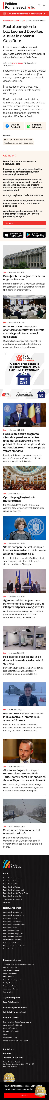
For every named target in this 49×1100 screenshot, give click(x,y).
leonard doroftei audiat (23, 139)
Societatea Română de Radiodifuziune (17, 1022)
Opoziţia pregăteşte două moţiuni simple (24, 195)
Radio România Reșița (11, 930)
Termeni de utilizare (12, 1057)
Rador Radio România (11, 1002)
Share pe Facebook (15, 126)
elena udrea (28, 143)
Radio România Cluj (10, 918)
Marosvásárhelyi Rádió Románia (14, 946)
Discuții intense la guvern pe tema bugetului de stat (24, 163)
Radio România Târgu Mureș (13, 933)
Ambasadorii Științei (10, 989)
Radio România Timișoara (12, 936)
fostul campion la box (13, 143)
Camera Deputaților (10, 1037)
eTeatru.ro (6, 902)
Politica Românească (11, 21)
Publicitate (8, 1049)
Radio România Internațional (13, 890)
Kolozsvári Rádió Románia (12, 943)
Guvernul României (10, 1028)
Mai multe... (10, 223)
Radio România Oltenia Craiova (14, 924)
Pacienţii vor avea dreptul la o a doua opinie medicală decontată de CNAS (24, 649)
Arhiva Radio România (11, 970)
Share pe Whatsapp (37, 126)
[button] (33, 1089)
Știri (23, 21)
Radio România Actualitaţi (12, 878)
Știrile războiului (9, 977)
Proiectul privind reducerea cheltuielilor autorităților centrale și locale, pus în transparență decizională (24, 172)
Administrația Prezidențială (12, 1025)
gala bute (8, 139)
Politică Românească (10, 973)
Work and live (8, 992)
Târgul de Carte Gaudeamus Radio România (18, 964)
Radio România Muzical (11, 887)
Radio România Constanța (12, 921)
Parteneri (7, 1053)
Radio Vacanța (8, 949)
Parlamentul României (11, 1031)
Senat (5, 1034)
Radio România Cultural (11, 884)
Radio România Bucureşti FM (13, 915)
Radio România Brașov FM (12, 912)
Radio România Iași (10, 927)
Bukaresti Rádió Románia (12, 939)
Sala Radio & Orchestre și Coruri (14, 1012)
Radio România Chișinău (12, 896)
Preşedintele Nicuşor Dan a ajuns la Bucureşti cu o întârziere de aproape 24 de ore (24, 705)
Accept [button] (24, 1095)
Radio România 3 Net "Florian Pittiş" (15, 893)
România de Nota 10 (10, 986)
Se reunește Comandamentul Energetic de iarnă (24, 822)
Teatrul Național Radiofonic (12, 899)
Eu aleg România (9, 983)
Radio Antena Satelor (10, 881)
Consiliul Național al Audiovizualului (15, 1040)
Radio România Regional (12, 980)
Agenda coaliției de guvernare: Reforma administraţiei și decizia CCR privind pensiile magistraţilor (24, 214)
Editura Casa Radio (10, 967)
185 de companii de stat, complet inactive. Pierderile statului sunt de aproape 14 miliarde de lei (24, 203)
